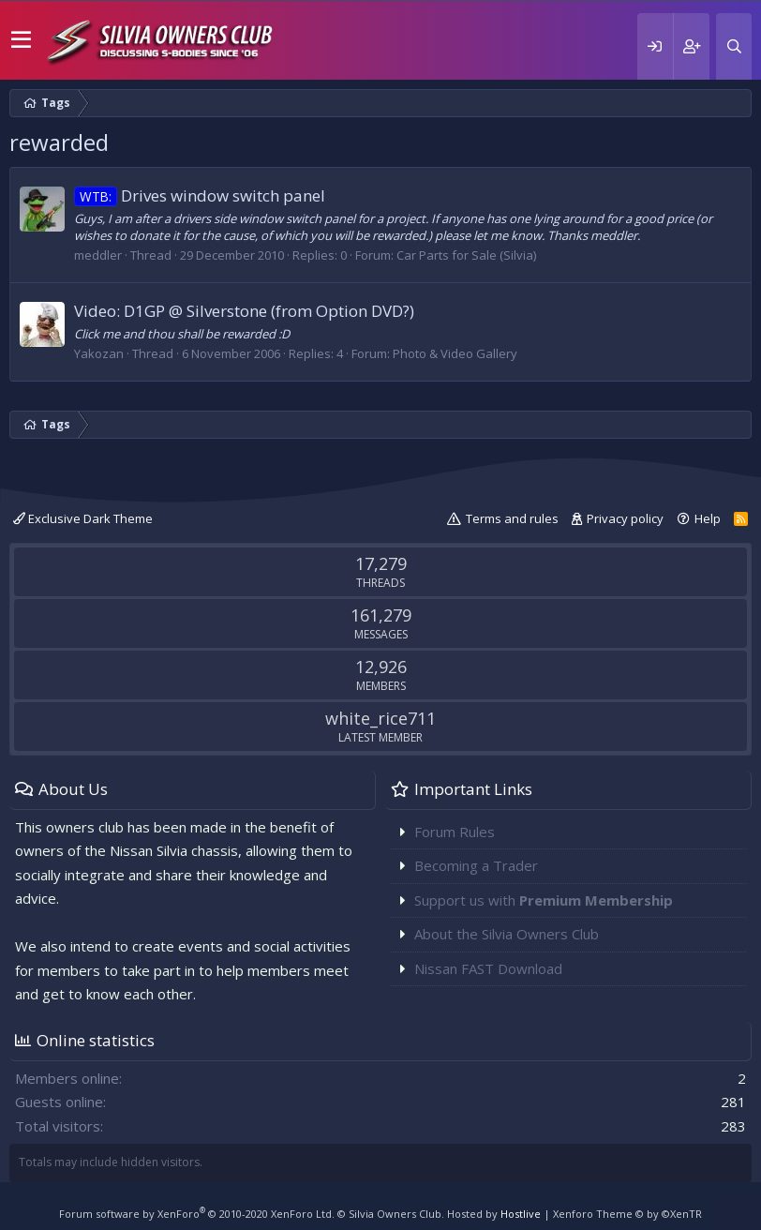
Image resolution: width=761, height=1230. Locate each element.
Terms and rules (512, 518)
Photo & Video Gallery (455, 353)
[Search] (734, 46)
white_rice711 (380, 718)
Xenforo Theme (627, 1214)
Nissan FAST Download (488, 968)
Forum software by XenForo (197, 1214)
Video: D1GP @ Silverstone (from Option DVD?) (244, 311)
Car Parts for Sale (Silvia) (466, 255)
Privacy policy (625, 518)
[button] (21, 40)
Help (707, 518)
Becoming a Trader (476, 865)
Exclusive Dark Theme (83, 518)
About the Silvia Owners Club (506, 933)
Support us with (543, 900)
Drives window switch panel (199, 195)
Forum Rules (454, 831)
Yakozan (99, 353)
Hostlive (520, 1214)
